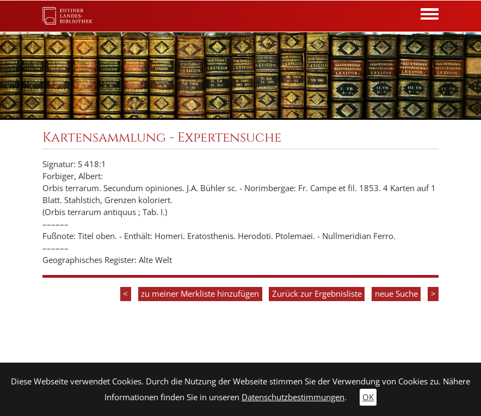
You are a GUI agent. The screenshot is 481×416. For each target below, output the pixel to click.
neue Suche (396, 293)
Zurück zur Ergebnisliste (317, 293)
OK (368, 397)
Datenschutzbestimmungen (293, 397)
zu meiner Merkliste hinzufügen (200, 293)
